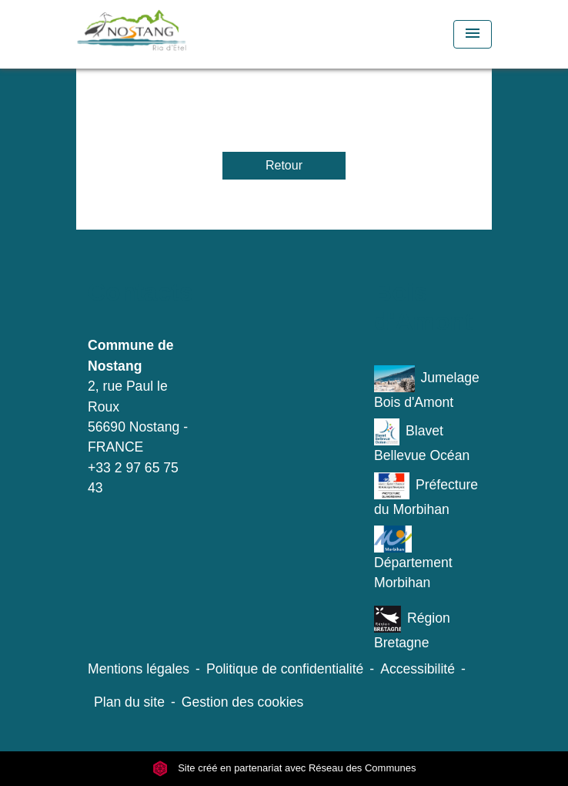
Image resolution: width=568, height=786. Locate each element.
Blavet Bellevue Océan (421, 440)
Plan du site (129, 702)
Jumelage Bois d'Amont (426, 387)
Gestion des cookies (242, 702)
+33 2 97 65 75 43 (133, 477)
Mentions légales (138, 669)
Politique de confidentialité (284, 669)
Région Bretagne (412, 628)
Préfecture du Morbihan (426, 494)
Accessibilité (417, 669)
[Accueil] (161, 34)
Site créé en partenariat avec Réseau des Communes (284, 768)
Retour (284, 165)
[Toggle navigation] (472, 34)
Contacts (140, 292)
